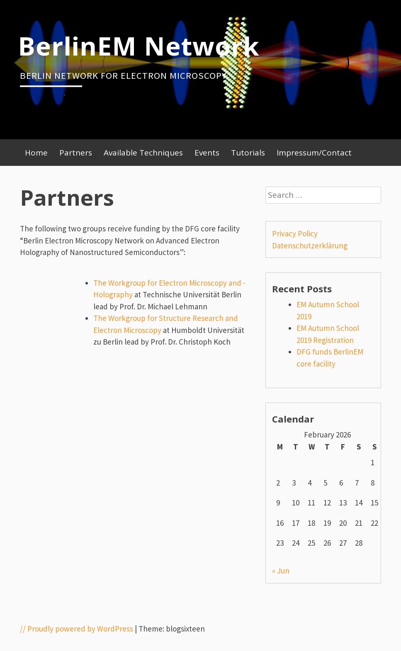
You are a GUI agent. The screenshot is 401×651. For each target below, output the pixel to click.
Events (206, 152)
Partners (75, 152)
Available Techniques (143, 152)
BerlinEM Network (139, 45)
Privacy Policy (295, 233)
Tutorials (248, 152)
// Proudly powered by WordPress (76, 629)
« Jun (280, 571)
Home (36, 152)
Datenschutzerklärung (310, 245)
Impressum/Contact (314, 152)
